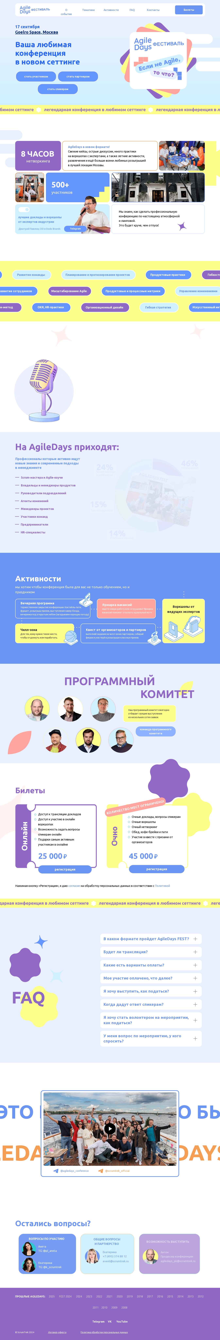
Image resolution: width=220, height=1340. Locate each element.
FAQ (132, 9)
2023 (89, 1296)
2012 (201, 1296)
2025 (52, 1296)
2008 (124, 1307)
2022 (99, 1296)
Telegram (98, 1321)
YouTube (122, 1321)
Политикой (162, 885)
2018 (140, 1296)
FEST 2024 (65, 1296)
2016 (160, 1296)
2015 (170, 1296)
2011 (96, 1307)
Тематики (88, 9)
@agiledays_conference (74, 1170)
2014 (180, 1296)
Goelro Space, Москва (36, 32)
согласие (74, 885)
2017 (150, 1296)
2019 (130, 1296)
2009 (114, 1307)
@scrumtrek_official (117, 1170)
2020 (120, 1296)
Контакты (153, 9)
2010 (104, 1307)
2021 (109, 1296)
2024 (79, 1296)
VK (110, 1321)
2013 (191, 1296)
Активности (111, 9)
